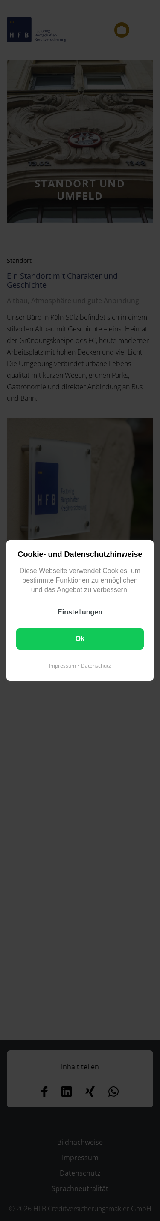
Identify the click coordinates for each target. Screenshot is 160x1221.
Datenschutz (96, 665)
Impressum (62, 665)
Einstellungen (80, 612)
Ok (80, 638)
